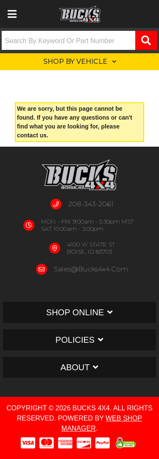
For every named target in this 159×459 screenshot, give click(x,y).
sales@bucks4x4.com (91, 269)
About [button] (75, 367)
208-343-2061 (91, 204)
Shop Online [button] (75, 312)
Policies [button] (75, 339)
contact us (32, 135)
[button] (79, 40)
